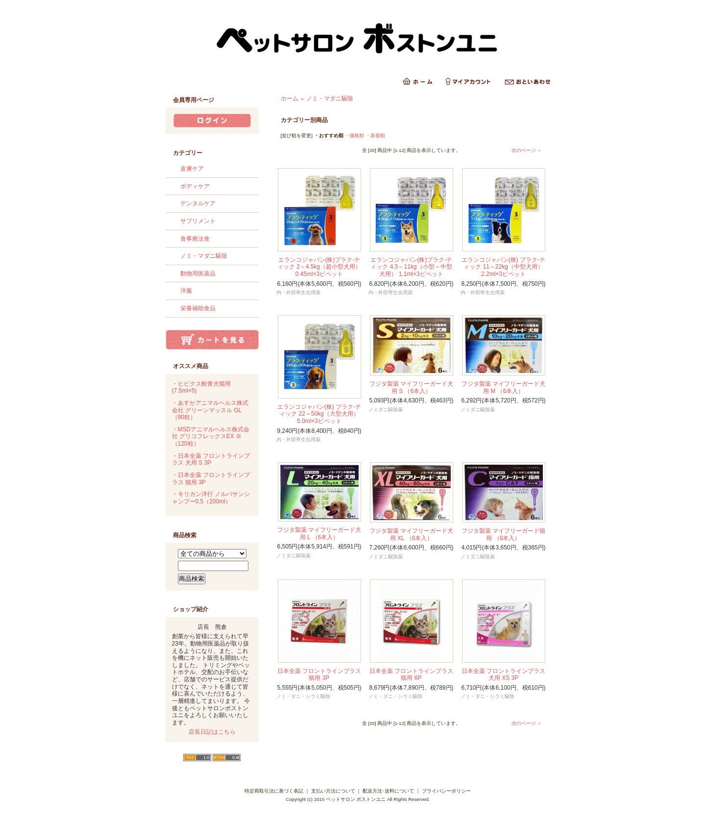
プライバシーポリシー (446, 791)
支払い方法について (333, 791)
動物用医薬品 (198, 273)
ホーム (289, 98)
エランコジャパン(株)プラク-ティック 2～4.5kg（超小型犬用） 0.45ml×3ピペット (319, 266)
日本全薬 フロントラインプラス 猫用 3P (319, 675)
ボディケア (195, 186)
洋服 (186, 290)
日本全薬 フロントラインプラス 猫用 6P (411, 675)
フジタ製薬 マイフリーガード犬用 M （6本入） (503, 387)
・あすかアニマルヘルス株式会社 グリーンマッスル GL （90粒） (210, 410)
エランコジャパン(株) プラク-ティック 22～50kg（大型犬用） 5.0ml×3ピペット (319, 413)
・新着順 (375, 135)
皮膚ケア (192, 168)
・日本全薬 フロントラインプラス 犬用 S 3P (211, 459)
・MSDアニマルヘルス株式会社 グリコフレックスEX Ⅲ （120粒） (211, 436)
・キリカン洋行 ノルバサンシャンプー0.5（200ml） (211, 498)
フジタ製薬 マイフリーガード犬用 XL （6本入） (411, 534)
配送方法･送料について (388, 791)
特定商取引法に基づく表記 (273, 791)
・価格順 (354, 135)
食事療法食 (195, 238)
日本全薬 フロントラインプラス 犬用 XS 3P (503, 675)
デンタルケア (198, 203)
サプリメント (198, 221)
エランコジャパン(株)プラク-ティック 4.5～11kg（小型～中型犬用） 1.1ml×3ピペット (411, 266)
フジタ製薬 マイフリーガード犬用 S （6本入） (411, 387)
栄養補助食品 (198, 308)
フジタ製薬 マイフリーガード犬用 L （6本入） (319, 533)
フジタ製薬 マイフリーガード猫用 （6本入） (503, 534)
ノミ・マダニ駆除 (203, 255)
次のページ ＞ (527, 150)
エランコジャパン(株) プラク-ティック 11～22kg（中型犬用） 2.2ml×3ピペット (503, 266)
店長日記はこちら (212, 731)
